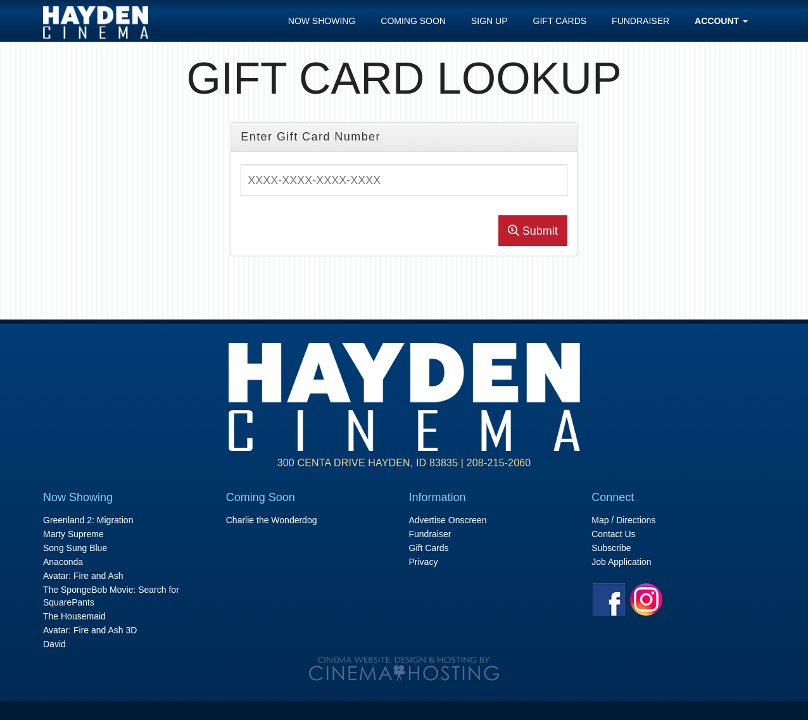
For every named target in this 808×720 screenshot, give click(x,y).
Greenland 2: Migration (88, 520)
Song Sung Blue (75, 548)
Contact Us (613, 534)
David (54, 644)
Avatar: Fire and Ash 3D (90, 630)
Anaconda (63, 562)
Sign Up (489, 21)
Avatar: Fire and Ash (83, 576)
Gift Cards (560, 21)
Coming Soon (413, 21)
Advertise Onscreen (448, 520)
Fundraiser (640, 21)
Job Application (621, 562)
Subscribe (611, 548)
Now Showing (322, 21)
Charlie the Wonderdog (271, 520)
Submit (533, 231)
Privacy (423, 562)
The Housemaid (74, 616)
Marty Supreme (73, 534)
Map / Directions (623, 520)
